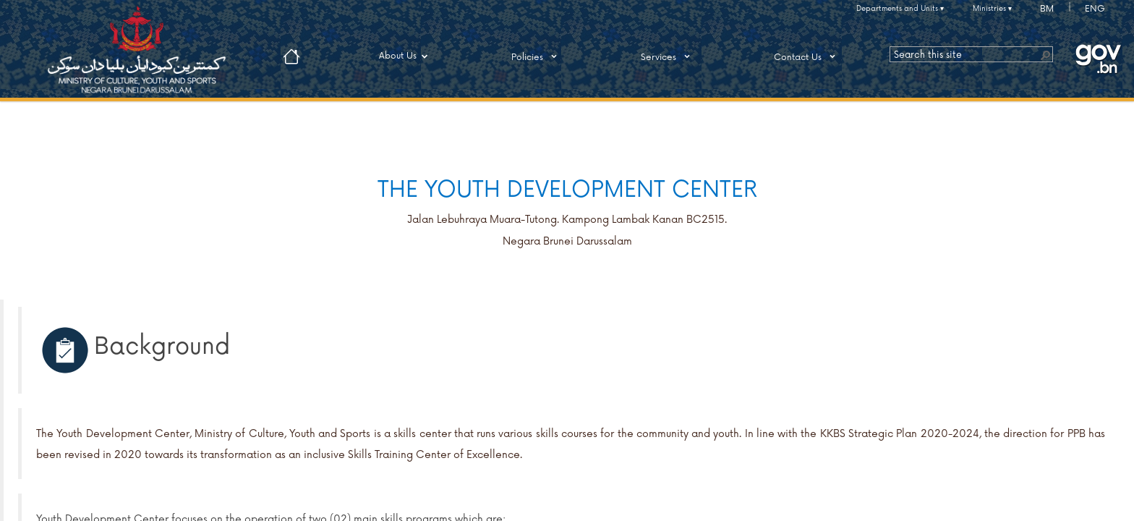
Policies (536, 56)
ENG (1095, 9)
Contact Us (807, 56)
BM (1047, 9)
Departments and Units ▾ (900, 8)
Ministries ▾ (992, 8)
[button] (1045, 54)
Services (668, 56)
